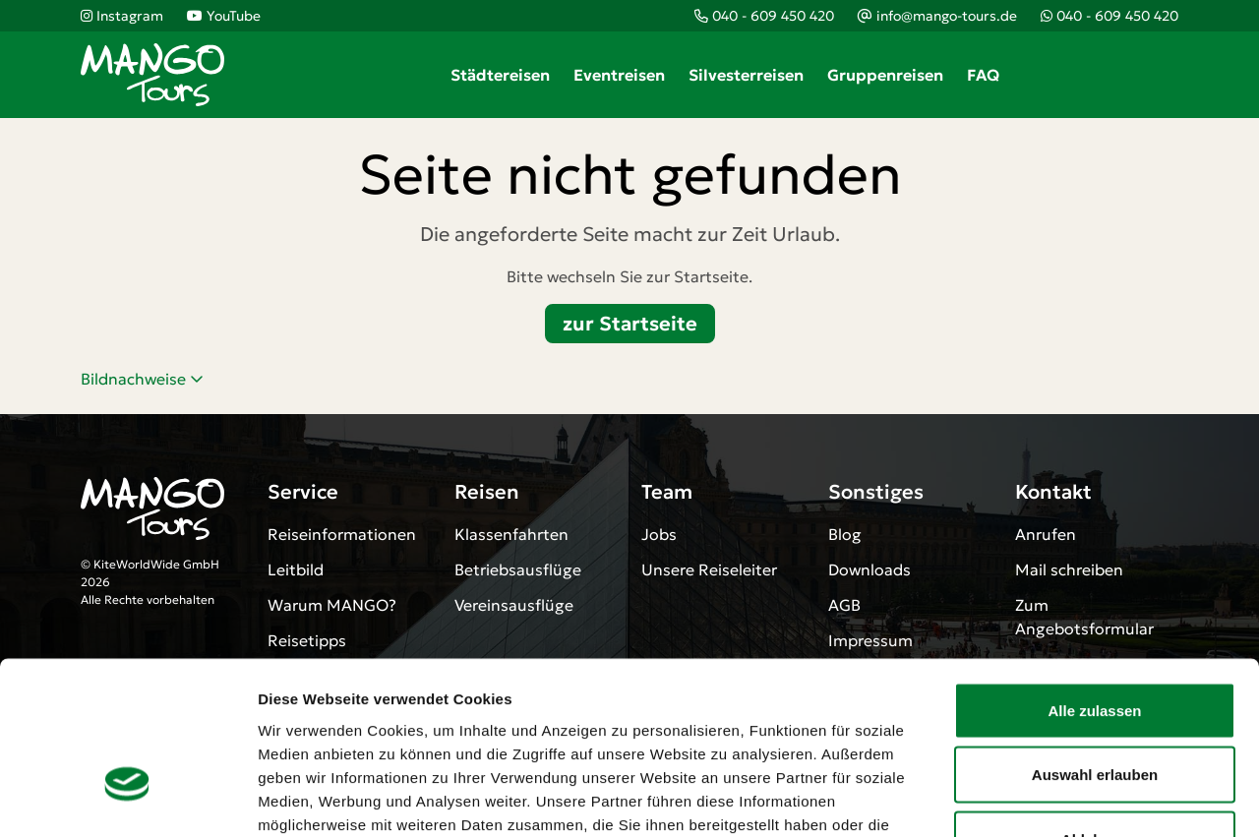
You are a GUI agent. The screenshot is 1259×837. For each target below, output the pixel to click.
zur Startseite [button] (630, 323)
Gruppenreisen (885, 75)
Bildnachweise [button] (142, 379)
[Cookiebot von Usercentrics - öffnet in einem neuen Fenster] (127, 798)
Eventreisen (619, 75)
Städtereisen (500, 75)
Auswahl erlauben (1095, 643)
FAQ (983, 75)
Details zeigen (1046, 798)
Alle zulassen (1094, 578)
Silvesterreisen (746, 75)
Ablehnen (1094, 707)
